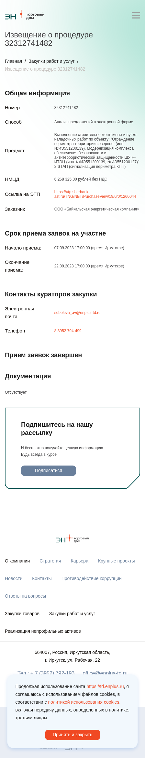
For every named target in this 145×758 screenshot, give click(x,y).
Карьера (79, 560)
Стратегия (50, 560)
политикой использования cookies (83, 702)
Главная (13, 61)
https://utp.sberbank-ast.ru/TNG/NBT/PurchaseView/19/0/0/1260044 (95, 194)
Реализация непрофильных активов (43, 631)
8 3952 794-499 (68, 331)
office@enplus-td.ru (105, 673)
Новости (13, 578)
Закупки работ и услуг (51, 61)
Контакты (41, 578)
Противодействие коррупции (91, 578)
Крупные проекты (116, 560)
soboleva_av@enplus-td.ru (77, 312)
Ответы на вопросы (25, 596)
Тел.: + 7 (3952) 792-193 (45, 673)
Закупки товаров (22, 613)
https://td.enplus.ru (105, 686)
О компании (17, 560)
